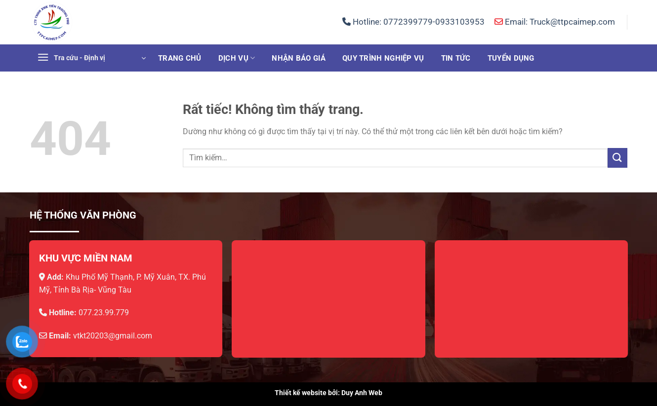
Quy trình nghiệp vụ (383, 58)
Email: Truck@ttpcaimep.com (554, 22)
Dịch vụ (236, 58)
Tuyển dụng (511, 58)
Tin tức (456, 58)
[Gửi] (617, 157)
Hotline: (413, 22)
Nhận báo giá (299, 58)
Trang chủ (180, 58)
